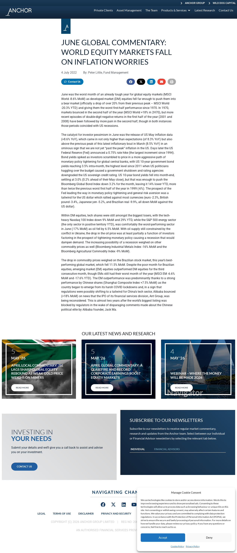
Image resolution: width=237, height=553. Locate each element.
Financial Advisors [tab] (167, 449)
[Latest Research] (205, 10)
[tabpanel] (178, 456)
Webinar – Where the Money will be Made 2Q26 (196, 375)
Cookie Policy (177, 546)
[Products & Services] (176, 10)
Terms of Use (62, 513)
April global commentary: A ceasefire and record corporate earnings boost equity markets (117, 371)
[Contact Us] (226, 10)
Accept (163, 537)
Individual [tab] (138, 449)
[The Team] (151, 10)
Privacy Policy (192, 546)
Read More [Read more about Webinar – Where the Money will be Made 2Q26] (181, 387)
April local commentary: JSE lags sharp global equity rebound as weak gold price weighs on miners (37, 371)
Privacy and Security (116, 513)
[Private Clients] (103, 10)
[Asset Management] (129, 10)
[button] (131, 82)
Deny (209, 537)
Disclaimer (86, 513)
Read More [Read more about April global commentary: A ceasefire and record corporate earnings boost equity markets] (102, 387)
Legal (41, 513)
